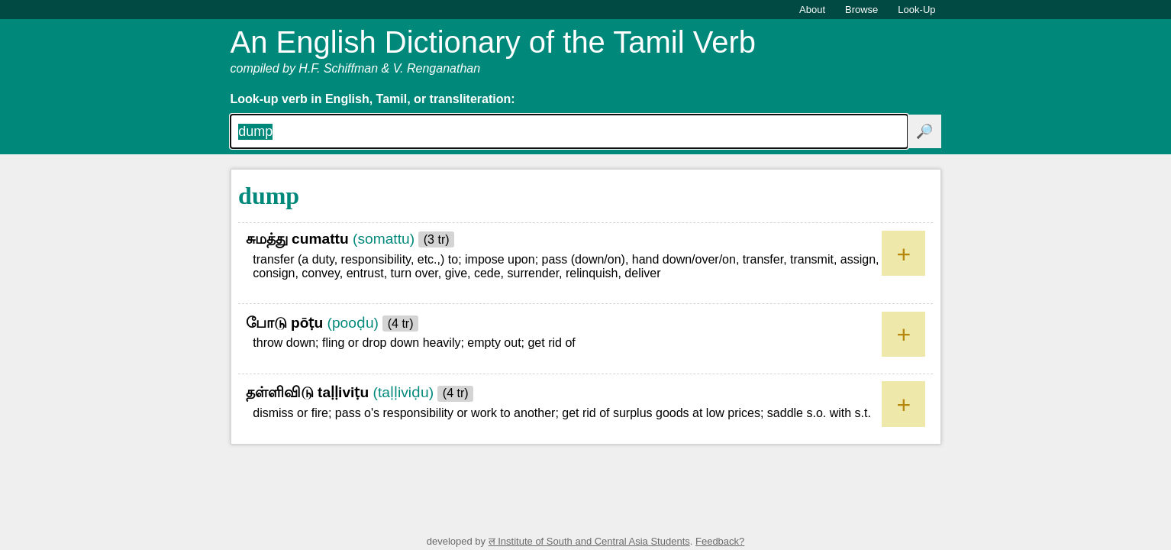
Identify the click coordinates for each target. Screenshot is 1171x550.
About (812, 9)
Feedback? (719, 541)
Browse (861, 9)
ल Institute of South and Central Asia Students (589, 541)
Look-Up (916, 9)
